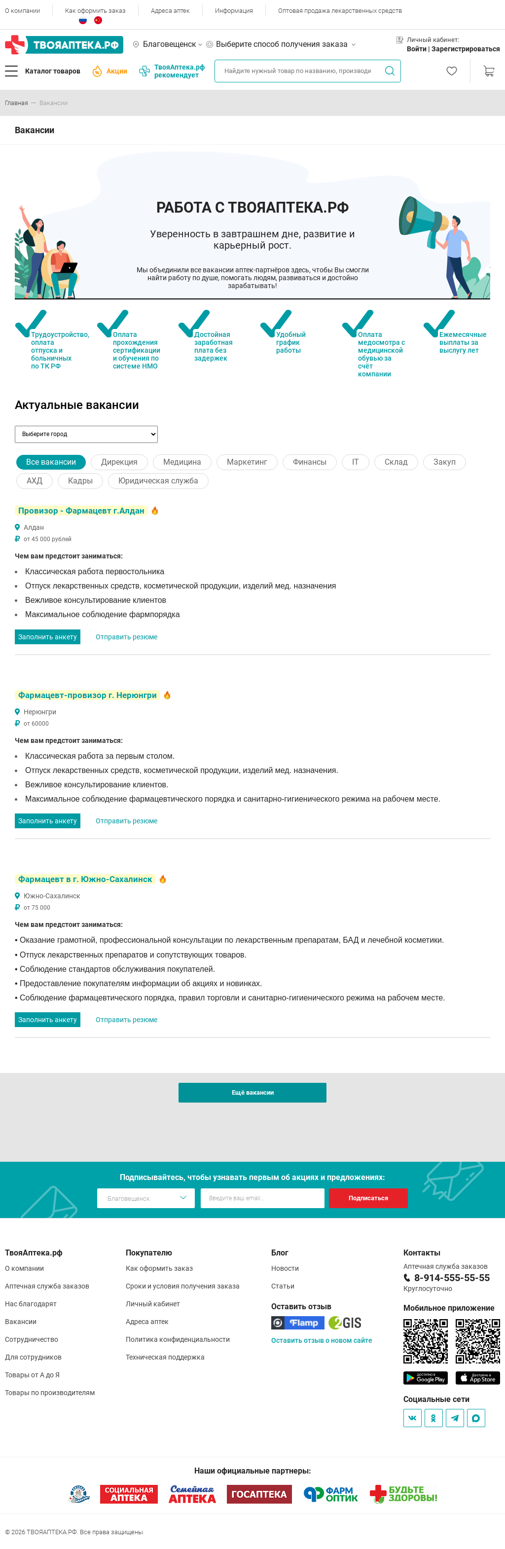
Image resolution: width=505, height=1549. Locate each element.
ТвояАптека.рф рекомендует (172, 71)
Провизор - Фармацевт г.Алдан (81, 511)
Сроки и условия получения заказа (183, 1286)
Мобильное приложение (449, 1308)
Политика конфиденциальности (178, 1339)
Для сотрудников (33, 1357)
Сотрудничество (31, 1339)
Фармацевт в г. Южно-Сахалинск (85, 879)
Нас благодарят (31, 1304)
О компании (22, 10)
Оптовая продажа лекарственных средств (340, 10)
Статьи (282, 1286)
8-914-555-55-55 (452, 1278)
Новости (285, 1268)
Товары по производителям (50, 1393)
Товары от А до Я (32, 1375)
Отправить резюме (126, 637)
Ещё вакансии (253, 1092)
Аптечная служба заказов (47, 1286)
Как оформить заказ (95, 10)
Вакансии (20, 1322)
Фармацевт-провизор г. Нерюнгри (87, 695)
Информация (234, 10)
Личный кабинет (153, 1304)
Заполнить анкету (47, 637)
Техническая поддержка (165, 1357)
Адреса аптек (170, 10)
